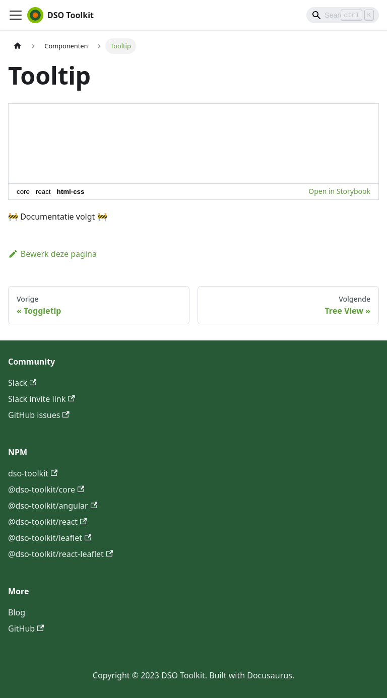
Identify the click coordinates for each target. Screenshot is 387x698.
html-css (71, 191)
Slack (22, 382)
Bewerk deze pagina (52, 253)
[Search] (342, 15)
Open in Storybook (339, 191)
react (43, 191)
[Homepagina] (17, 46)
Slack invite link (41, 398)
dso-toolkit (32, 473)
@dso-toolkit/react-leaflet (60, 554)
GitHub (26, 628)
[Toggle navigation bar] (15, 15)
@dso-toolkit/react (47, 521)
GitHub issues (39, 415)
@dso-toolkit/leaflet (49, 537)
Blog (16, 612)
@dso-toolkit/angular (52, 505)
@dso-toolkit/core (46, 489)
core (23, 191)
